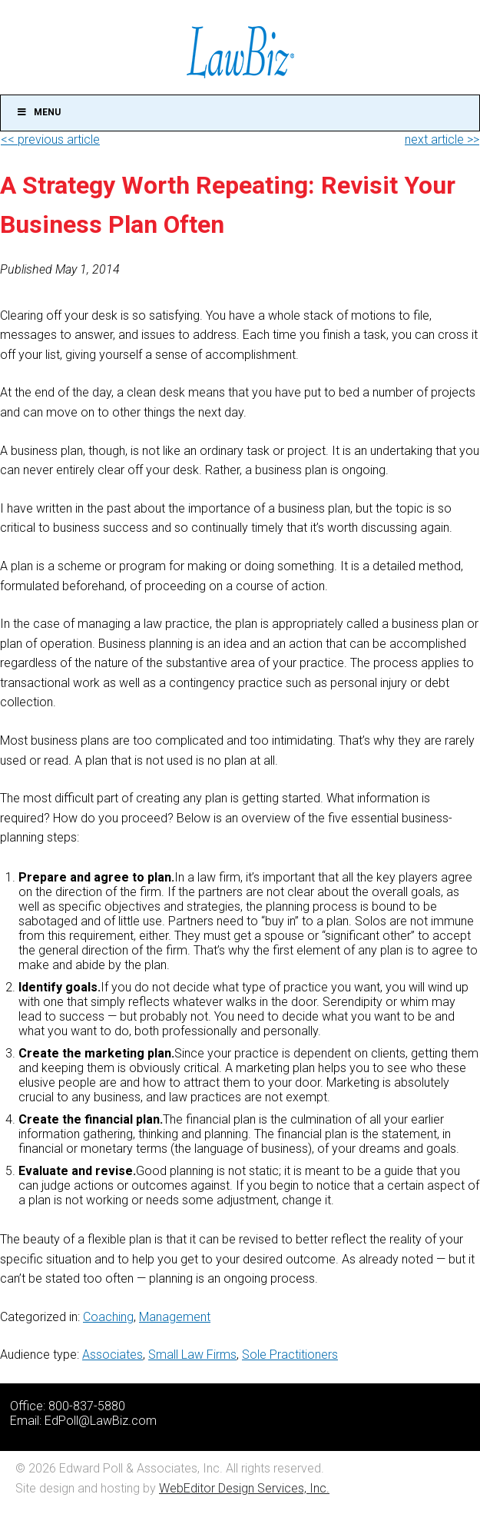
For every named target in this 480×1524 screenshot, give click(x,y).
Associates (112, 1354)
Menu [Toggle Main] (38, 112)
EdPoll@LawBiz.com (101, 1420)
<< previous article (50, 139)
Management (174, 1317)
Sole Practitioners (290, 1354)
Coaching (108, 1317)
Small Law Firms (192, 1354)
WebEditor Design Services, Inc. (244, 1488)
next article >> (442, 139)
